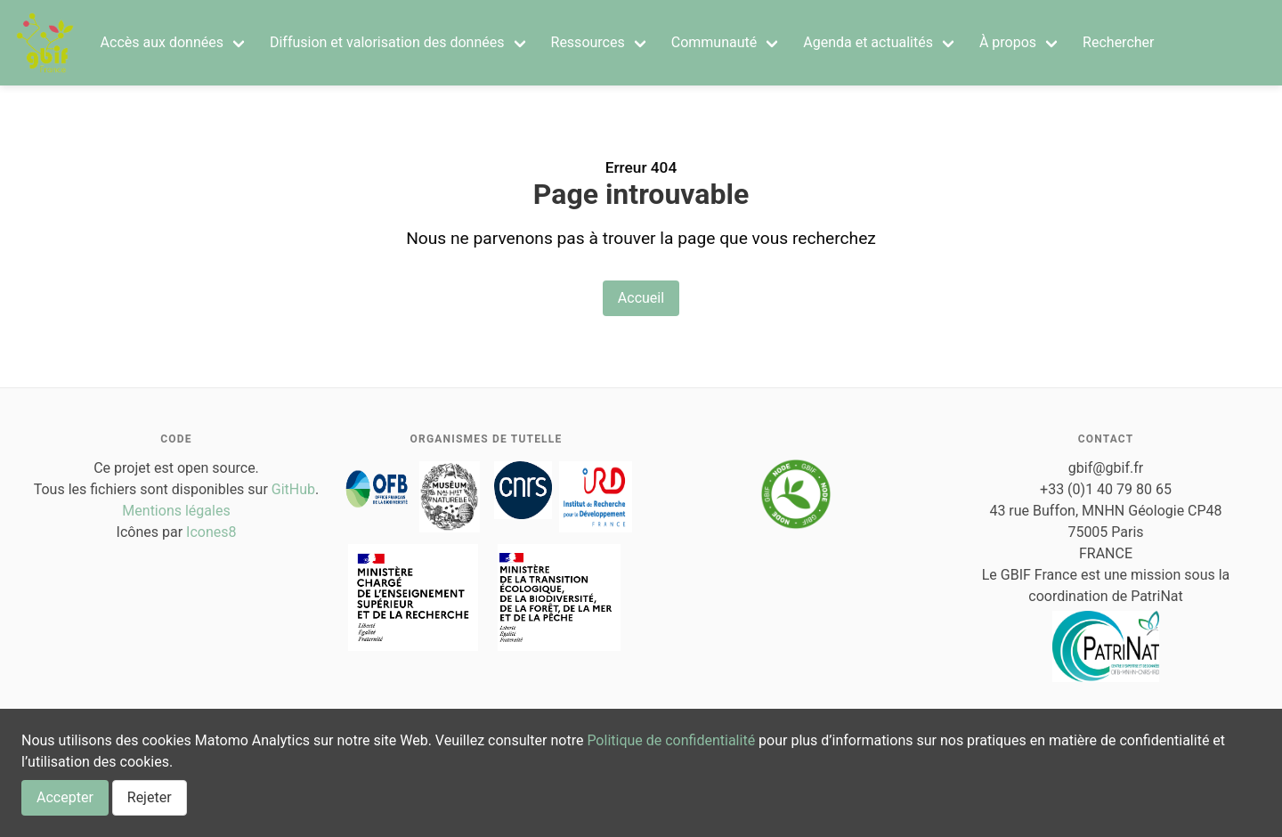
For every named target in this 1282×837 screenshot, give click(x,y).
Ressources (588, 42)
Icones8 (211, 532)
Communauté (714, 42)
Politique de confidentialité (671, 740)
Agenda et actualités (868, 42)
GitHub (293, 489)
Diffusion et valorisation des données (387, 42)
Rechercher (1118, 42)
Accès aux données (162, 42)
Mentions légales (176, 510)
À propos (1007, 42)
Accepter (65, 797)
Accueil (641, 297)
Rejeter (149, 797)
